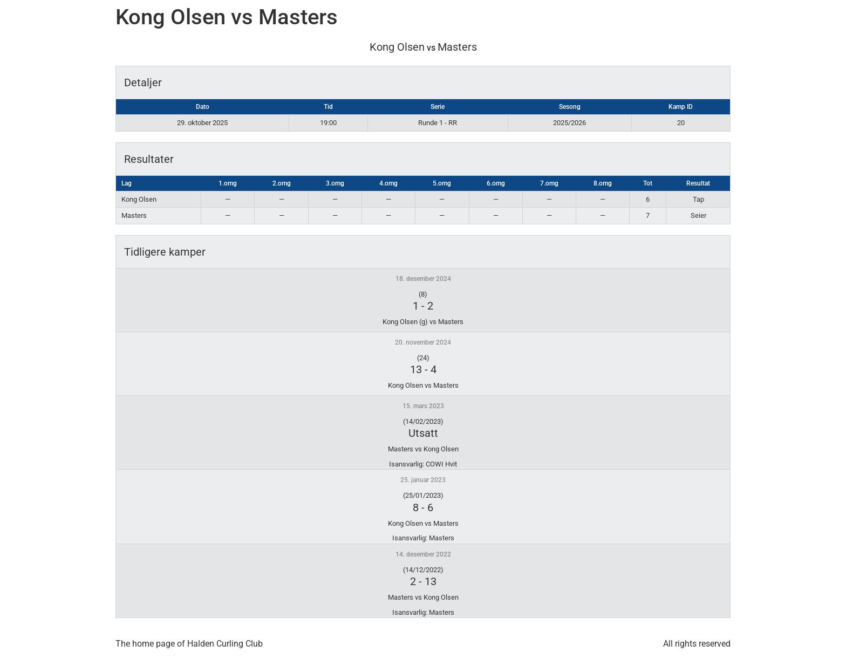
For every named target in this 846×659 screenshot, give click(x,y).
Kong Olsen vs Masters (423, 385)
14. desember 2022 (423, 554)
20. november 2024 (423, 342)
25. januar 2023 (423, 480)
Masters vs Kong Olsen (423, 449)
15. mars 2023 (423, 406)
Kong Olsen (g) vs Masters (423, 322)
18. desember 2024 (423, 279)
